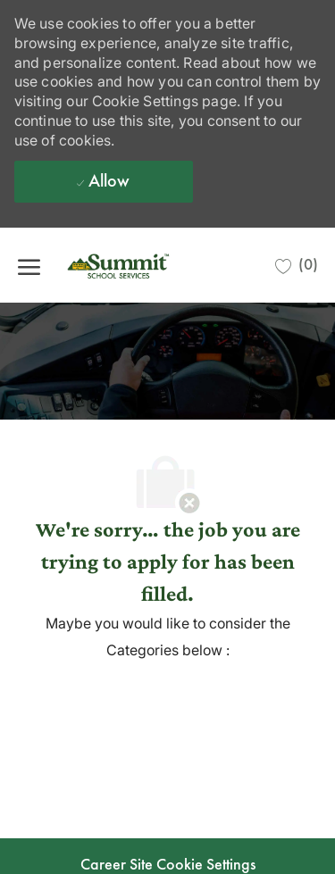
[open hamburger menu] (29, 265)
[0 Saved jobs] (296, 265)
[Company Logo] (147, 265)
